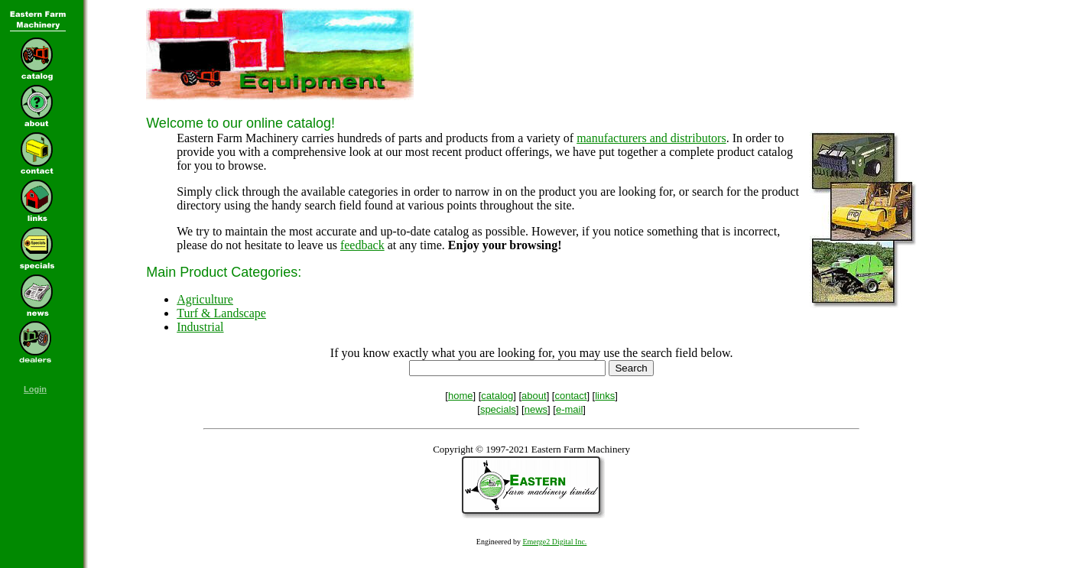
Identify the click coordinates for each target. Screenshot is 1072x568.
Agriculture (205, 299)
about (534, 395)
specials (498, 409)
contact (570, 395)
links (605, 395)
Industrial (200, 326)
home (460, 395)
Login (35, 389)
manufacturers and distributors (651, 137)
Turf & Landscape (221, 313)
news (536, 409)
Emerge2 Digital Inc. (554, 541)
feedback (362, 245)
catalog (497, 395)
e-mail (569, 409)
